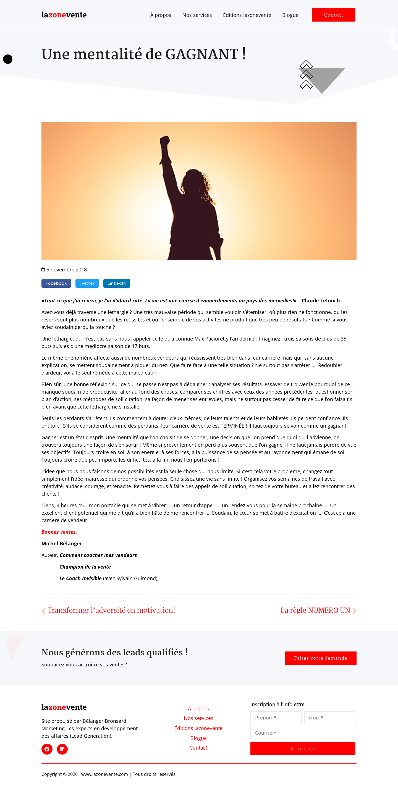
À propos (160, 15)
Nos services (197, 15)
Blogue (290, 15)
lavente (64, 14)
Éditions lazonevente (247, 15)
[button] (56, 283)
